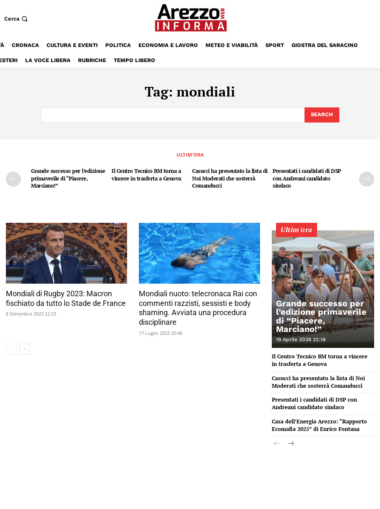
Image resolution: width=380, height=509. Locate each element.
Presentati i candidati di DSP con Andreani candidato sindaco (307, 178)
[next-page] (366, 179)
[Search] (322, 115)
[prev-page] (13, 179)
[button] (16, 18)
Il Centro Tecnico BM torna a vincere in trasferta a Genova (146, 174)
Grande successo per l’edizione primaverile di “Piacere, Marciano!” (68, 178)
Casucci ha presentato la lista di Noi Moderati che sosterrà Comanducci (230, 178)
